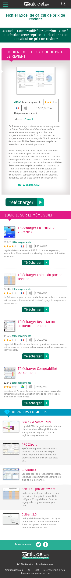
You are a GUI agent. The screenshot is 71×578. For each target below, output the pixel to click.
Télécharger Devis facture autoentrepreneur (35, 356)
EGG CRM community (36, 422)
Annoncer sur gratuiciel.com (35, 573)
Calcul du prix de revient (38, 489)
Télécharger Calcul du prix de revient (35, 309)
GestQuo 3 (29, 470)
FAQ (28, 570)
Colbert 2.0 (29, 514)
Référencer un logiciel (54, 570)
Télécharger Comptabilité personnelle (35, 403)
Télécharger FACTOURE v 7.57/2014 (35, 262)
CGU (37, 570)
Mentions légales (14, 570)
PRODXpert (29, 444)
